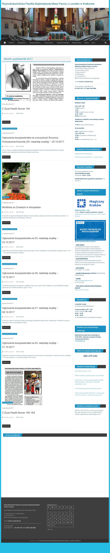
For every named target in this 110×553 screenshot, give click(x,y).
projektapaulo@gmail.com (85, 280)
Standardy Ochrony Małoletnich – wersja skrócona (89, 157)
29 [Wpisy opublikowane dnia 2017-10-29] (71, 522)
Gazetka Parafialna (63, 43)
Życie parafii (48, 43)
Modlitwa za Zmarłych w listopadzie (21, 207)
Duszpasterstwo (34, 43)
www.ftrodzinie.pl (80, 341)
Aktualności (21, 43)
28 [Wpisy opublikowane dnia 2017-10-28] (68, 522)
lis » (52, 529)
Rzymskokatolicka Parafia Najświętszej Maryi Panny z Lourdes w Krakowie (48, 3)
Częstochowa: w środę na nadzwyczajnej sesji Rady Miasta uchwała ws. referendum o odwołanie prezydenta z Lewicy (89, 382)
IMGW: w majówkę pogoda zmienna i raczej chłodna (89, 375)
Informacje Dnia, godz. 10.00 (83, 371)
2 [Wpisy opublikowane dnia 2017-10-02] (48, 513)
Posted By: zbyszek (9, 113)
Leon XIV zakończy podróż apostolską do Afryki (88, 388)
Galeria (86, 43)
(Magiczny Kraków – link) (82, 210)
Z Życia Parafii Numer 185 (16, 108)
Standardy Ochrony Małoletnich (83, 153)
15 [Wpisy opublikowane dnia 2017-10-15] (71, 516)
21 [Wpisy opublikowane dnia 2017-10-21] (68, 519)
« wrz (48, 529)
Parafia (11, 43)
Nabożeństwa (76, 43)
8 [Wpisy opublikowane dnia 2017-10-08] (71, 513)
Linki (93, 43)
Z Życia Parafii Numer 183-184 (18, 412)
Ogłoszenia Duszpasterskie (9, 128)
